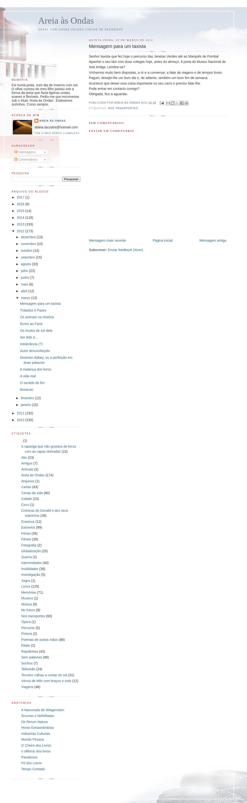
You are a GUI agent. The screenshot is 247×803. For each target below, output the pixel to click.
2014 (21, 217)
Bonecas (26, 390)
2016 (21, 204)
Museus (27, 598)
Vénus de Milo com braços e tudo (46, 681)
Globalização (31, 551)
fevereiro (28, 398)
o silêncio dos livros (35, 751)
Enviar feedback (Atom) (125, 250)
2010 (21, 420)
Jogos (25, 581)
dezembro (29, 237)
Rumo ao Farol (31, 324)
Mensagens (25, 152)
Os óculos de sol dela (36, 330)
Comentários (25, 159)
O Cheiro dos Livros (36, 745)
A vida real (28, 376)
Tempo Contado (33, 769)
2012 (21, 231)
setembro (28, 257)
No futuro (28, 610)
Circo (25, 505)
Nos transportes (123, 108)
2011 (21, 413)
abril (24, 291)
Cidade (26, 499)
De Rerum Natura (34, 722)
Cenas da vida (32, 493)
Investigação (30, 575)
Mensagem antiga (212, 240)
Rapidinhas (29, 651)
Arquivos (27, 481)
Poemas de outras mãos (39, 640)
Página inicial (163, 240)
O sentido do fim (32, 383)
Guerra (26, 557)
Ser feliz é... (29, 337)
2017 (21, 197)
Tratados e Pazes (33, 310)
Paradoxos (29, 757)
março (26, 298)
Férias (26, 533)
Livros (25, 586)
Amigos (27, 463)
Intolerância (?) (31, 344)
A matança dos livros (35, 369)
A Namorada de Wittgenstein (42, 710)
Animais (27, 469)
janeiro (26, 405)
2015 (21, 211)
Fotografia (28, 545)
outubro (27, 250)
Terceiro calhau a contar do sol (44, 675)
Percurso (28, 628)
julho (25, 271)
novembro (29, 244)
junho (25, 277)
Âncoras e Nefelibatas (37, 716)
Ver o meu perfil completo (57, 133)
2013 (21, 224)
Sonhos (27, 663)
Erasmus (27, 522)
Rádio (25, 645)
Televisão (28, 669)
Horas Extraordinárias (37, 728)
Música (26, 604)
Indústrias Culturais (35, 734)
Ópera (26, 622)
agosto (26, 264)
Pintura (26, 634)
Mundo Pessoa (32, 739)
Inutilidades (29, 569)
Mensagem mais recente (107, 240)
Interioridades (31, 563)
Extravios (28, 527)
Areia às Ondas (66, 20)
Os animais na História (37, 317)
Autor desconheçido (35, 351)
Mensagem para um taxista (40, 303)
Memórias (28, 592)
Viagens (27, 687)
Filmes (26, 539)
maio (25, 284)
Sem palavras (31, 657)
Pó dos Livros (31, 763)
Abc (24, 457)
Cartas (26, 487)
